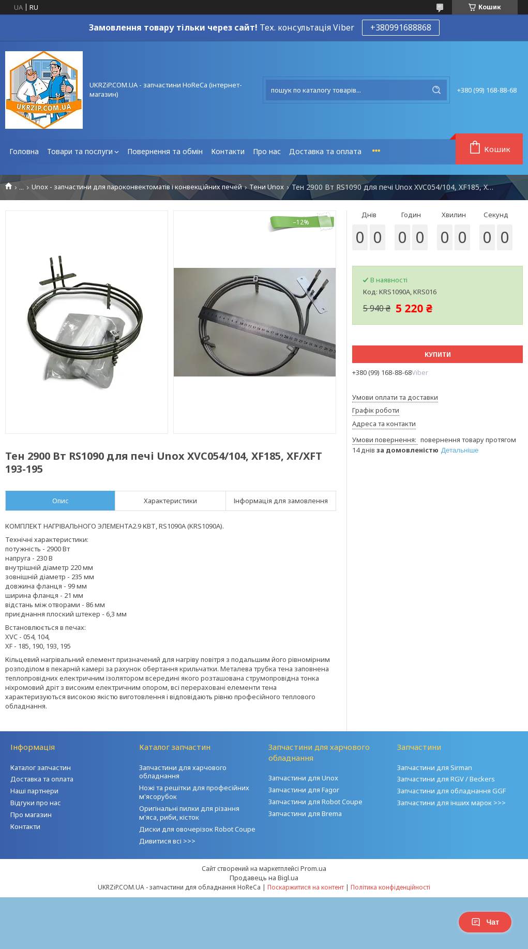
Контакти (228, 151)
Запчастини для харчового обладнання (183, 772)
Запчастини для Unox (303, 777)
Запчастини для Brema (305, 813)
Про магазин (31, 814)
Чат (485, 922)
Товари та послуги (80, 151)
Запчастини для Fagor (303, 789)
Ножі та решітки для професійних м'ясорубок (194, 792)
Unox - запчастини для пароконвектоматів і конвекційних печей (137, 187)
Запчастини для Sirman (434, 767)
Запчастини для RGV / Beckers (446, 779)
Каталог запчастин (40, 767)
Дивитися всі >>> (167, 841)
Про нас (267, 151)
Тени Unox (266, 187)
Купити (438, 354)
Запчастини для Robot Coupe (315, 801)
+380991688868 (400, 27)
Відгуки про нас (35, 802)
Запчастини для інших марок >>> (451, 802)
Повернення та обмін (165, 151)
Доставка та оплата (325, 151)
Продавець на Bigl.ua (264, 877)
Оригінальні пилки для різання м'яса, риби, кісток (189, 813)
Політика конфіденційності (390, 887)
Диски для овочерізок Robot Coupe (197, 829)
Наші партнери (34, 790)
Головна (24, 151)
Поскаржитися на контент (305, 887)
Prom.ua (313, 868)
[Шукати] (436, 90)
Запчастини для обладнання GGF (451, 790)
